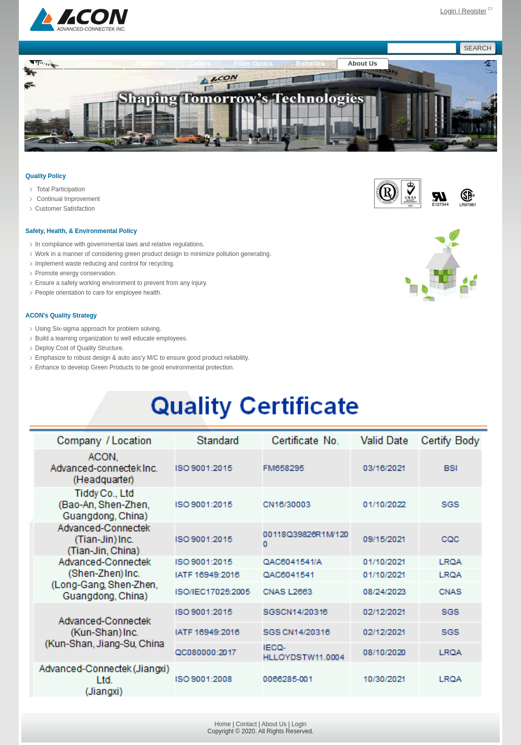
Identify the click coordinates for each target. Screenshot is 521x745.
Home (43, 63)
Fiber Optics (253, 63)
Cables (200, 63)
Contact (246, 724)
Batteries (310, 63)
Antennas (150, 63)
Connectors (93, 63)
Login (299, 724)
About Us (363, 63)
